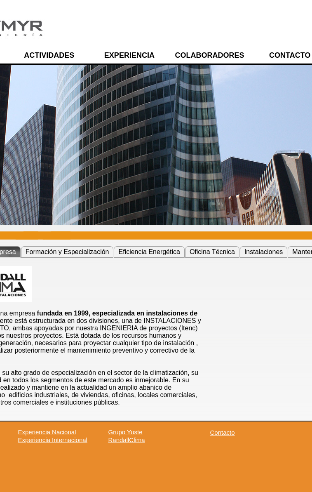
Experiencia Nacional (47, 432)
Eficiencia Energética (149, 251)
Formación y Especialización (67, 251)
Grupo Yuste (125, 432)
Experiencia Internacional (52, 439)
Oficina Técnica (212, 251)
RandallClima (126, 439)
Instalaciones (263, 251)
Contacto (222, 432)
